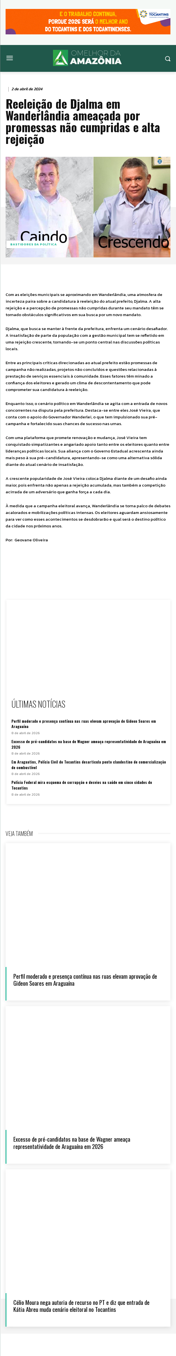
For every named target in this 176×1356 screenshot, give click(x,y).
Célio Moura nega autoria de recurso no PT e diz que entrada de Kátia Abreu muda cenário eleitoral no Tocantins (81, 1306)
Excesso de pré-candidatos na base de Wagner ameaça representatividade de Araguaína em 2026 (88, 744)
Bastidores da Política (33, 244)
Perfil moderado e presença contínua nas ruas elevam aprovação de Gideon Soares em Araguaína (83, 723)
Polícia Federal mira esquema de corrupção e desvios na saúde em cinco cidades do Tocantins (81, 785)
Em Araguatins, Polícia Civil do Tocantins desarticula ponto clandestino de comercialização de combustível (88, 764)
